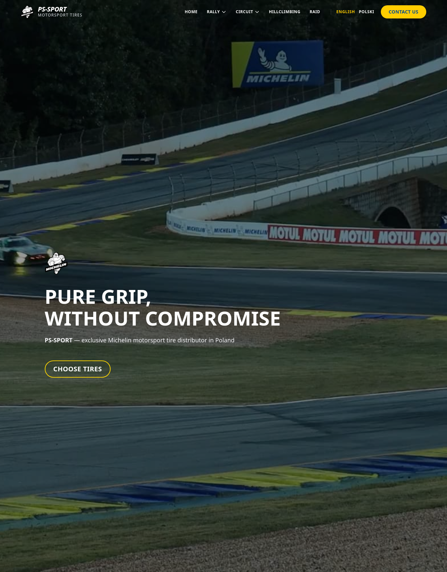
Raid (315, 11)
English (345, 11)
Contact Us (403, 12)
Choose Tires (77, 368)
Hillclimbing (285, 11)
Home (191, 11)
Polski (366, 11)
